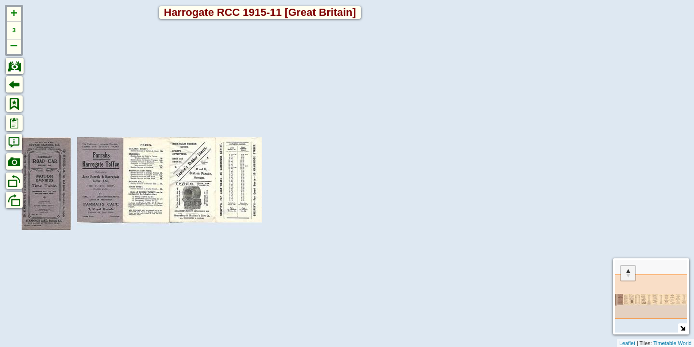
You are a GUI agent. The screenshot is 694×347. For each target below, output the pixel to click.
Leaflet (627, 343)
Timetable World (673, 343)
